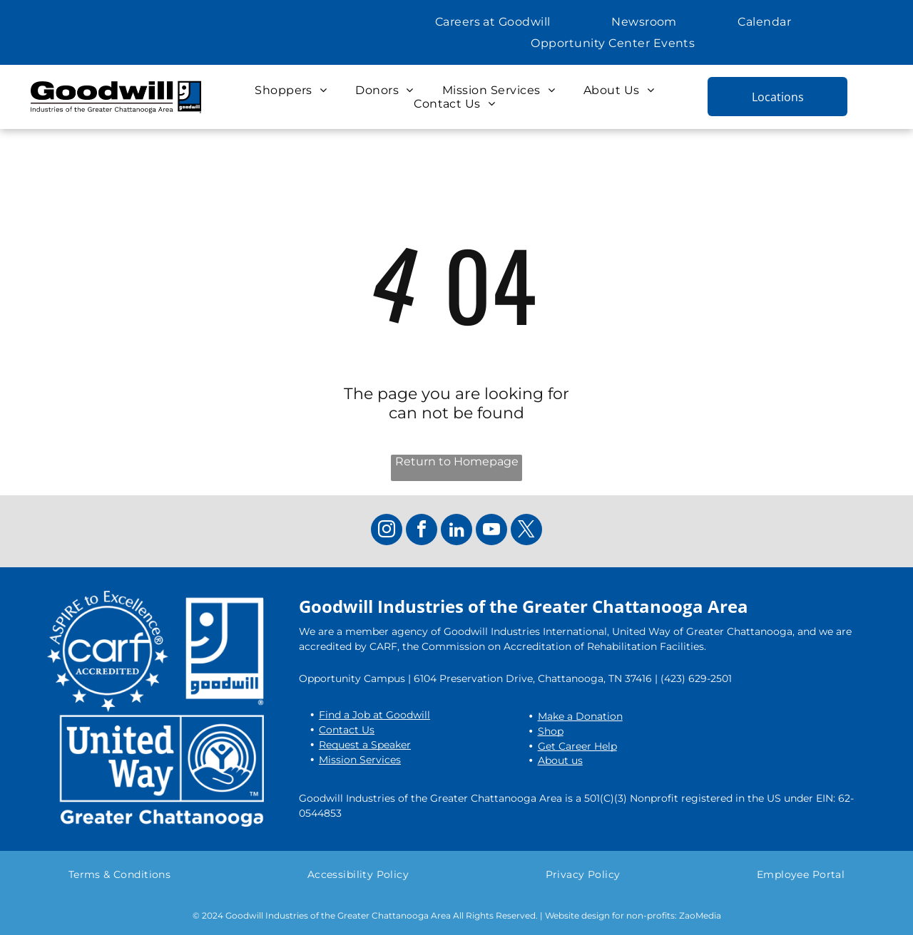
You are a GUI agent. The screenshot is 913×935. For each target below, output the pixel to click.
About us (560, 760)
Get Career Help (577, 746)
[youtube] (491, 531)
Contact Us (346, 729)
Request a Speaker (365, 744)
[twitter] (526, 531)
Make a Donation (580, 716)
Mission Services (360, 759)
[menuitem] (492, 21)
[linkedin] (456, 531)
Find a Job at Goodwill (374, 714)
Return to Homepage (457, 461)
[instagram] (386, 531)
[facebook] (421, 531)
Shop (550, 731)
